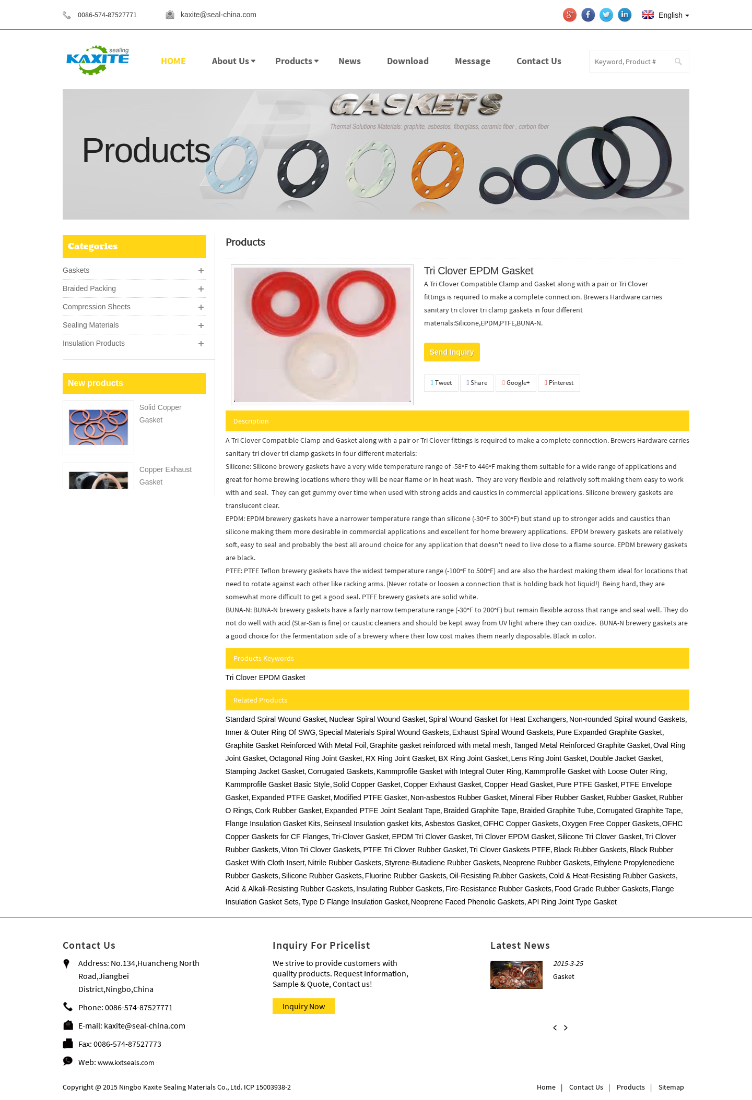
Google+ (516, 382)
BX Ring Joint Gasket (473, 758)
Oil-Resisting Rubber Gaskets (497, 876)
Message (472, 61)
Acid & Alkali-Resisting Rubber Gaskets (289, 889)
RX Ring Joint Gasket (401, 758)
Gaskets (76, 268)
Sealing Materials (91, 323)
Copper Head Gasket (518, 784)
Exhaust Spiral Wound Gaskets (503, 732)
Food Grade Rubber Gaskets (602, 889)
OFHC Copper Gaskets (521, 823)
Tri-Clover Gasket (360, 836)
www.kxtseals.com (126, 1062)
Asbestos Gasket (452, 823)
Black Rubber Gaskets (590, 849)
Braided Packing (89, 286)
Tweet (441, 382)
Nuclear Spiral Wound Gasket (377, 719)
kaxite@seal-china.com (220, 14)
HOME (173, 61)
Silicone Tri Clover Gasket (600, 836)
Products (293, 61)
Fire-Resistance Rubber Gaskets (498, 889)
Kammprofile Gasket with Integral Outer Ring (449, 771)
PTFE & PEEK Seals (96, 396)
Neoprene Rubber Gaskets (546, 863)
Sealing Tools (84, 377)
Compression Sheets (97, 304)
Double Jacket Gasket (625, 758)
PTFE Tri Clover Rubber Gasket (414, 849)
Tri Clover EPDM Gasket (266, 677)
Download (408, 61)
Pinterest (559, 382)
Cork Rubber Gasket (288, 810)
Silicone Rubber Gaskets (321, 876)
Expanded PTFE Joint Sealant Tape (383, 810)
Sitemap (671, 1087)
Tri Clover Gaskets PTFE (509, 849)
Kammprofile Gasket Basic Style (278, 784)
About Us (230, 61)
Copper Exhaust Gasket (442, 784)
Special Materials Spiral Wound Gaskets (384, 732)
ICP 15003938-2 (266, 1087)
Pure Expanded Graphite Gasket (609, 732)
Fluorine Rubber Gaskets (405, 876)
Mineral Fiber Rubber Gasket (557, 797)
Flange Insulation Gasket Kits (273, 823)
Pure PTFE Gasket (586, 784)
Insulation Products (94, 341)
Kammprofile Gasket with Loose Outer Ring (594, 771)
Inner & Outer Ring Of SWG (271, 732)
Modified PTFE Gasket (370, 797)
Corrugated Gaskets (340, 771)
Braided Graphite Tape (479, 810)
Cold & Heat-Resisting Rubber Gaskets (612, 876)
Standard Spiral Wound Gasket (276, 719)
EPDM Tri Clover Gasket (431, 836)
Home (546, 1087)
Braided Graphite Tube (556, 810)
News (349, 61)
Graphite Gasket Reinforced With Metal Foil (296, 745)
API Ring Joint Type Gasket (572, 902)
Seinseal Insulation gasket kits (373, 823)
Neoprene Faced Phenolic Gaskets (467, 902)
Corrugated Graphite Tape (638, 810)
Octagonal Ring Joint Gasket (315, 758)
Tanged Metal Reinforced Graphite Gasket (582, 745)
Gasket (563, 976)
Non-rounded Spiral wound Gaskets (627, 719)
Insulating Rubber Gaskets (399, 889)
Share (477, 382)
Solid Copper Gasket (367, 784)
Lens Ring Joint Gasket (549, 758)
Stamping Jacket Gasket (265, 771)
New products (95, 436)
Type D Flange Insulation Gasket (355, 902)
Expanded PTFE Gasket (291, 797)
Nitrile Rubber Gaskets (344, 863)
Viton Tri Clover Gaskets (320, 849)
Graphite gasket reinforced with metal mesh (440, 745)
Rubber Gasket (631, 797)
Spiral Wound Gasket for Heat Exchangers (498, 719)
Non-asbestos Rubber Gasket (458, 797)
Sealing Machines (92, 359)
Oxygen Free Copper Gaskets (610, 823)
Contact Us (538, 61)
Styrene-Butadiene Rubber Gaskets (442, 863)
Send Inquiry (452, 352)
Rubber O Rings (165, 646)
